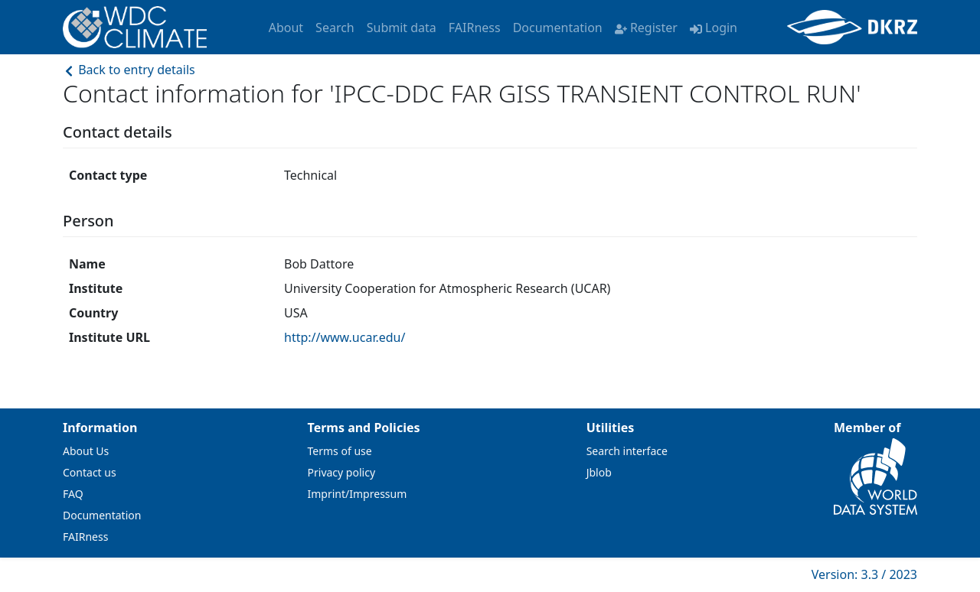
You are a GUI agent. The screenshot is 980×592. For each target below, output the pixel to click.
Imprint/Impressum (357, 493)
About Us (86, 451)
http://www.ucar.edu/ (344, 337)
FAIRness (475, 27)
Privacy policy (342, 472)
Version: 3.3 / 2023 (864, 574)
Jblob (599, 472)
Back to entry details (129, 69)
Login (713, 27)
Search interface (627, 451)
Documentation (558, 27)
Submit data (401, 27)
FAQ (73, 493)
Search (334, 27)
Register (646, 27)
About (286, 27)
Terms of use (340, 451)
